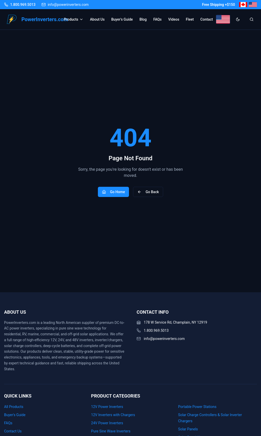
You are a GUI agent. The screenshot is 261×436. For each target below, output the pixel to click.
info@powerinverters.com (164, 339)
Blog (143, 19)
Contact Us (13, 431)
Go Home (113, 192)
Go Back (148, 192)
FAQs (157, 19)
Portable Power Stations (197, 407)
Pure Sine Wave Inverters (110, 431)
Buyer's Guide (122, 19)
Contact (206, 19)
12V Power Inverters (107, 407)
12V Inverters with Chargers (113, 415)
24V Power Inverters (107, 423)
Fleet (190, 19)
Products (74, 19)
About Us (97, 19)
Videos (173, 19)
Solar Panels (188, 429)
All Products (13, 407)
